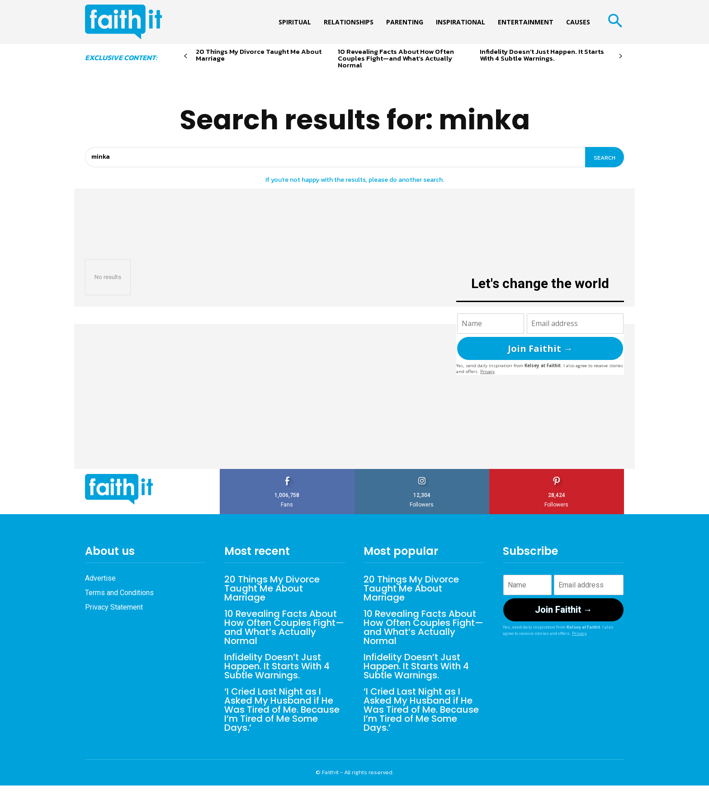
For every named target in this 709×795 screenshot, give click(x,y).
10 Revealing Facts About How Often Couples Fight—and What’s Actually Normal (396, 58)
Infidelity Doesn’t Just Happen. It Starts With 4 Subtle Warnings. (542, 54)
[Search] (604, 157)
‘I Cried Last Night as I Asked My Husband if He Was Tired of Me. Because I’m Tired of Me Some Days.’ (282, 709)
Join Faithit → (540, 348)
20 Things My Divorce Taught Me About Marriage (258, 54)
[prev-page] (185, 56)
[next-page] (620, 56)
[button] (614, 22)
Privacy (487, 371)
